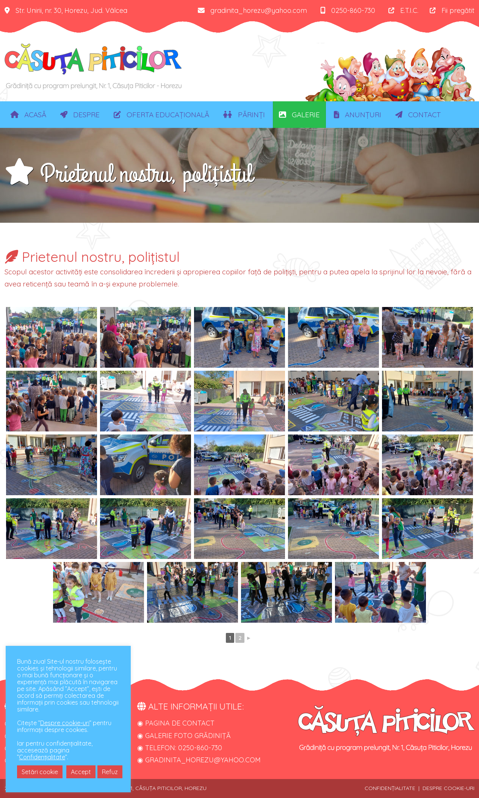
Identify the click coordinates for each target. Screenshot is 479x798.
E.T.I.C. (403, 10)
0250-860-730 (347, 10)
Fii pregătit (452, 10)
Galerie (299, 114)
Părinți (244, 114)
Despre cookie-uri (64, 723)
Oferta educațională (161, 114)
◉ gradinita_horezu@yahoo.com (199, 760)
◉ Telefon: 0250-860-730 (179, 747)
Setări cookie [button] (40, 772)
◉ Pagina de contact (175, 723)
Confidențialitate (42, 757)
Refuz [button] (110, 772)
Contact (418, 114)
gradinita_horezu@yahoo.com (252, 10)
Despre (80, 114)
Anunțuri (357, 114)
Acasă (28, 114)
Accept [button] (81, 772)
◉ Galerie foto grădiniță (184, 735)
